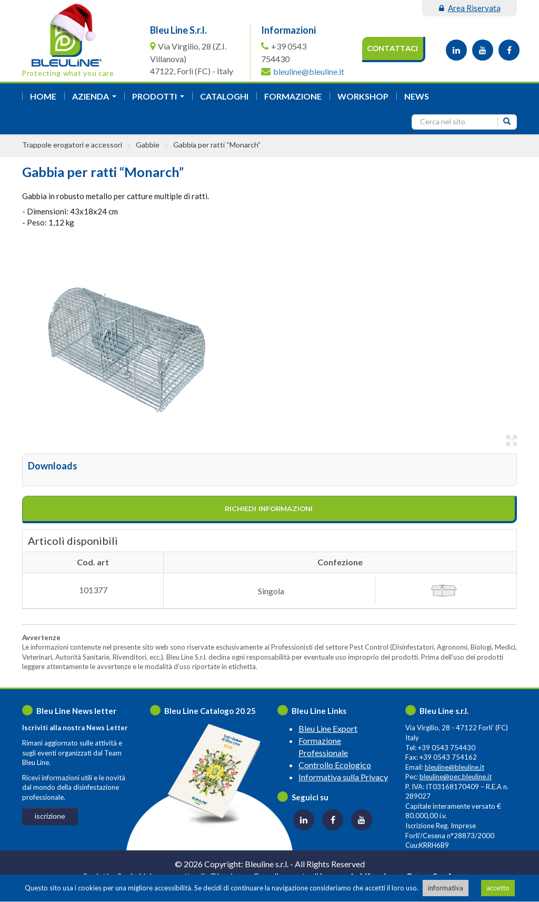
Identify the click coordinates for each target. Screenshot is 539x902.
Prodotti (160, 99)
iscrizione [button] (50, 815)
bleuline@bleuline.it (308, 71)
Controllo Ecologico (334, 765)
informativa (445, 888)
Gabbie (147, 144)
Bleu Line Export (327, 728)
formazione (293, 96)
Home (43, 96)
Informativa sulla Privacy (343, 777)
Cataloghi (224, 96)
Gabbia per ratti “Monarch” (217, 144)
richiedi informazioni (269, 508)
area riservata (470, 8)
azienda (96, 99)
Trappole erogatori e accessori (72, 144)
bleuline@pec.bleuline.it (456, 776)
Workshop (362, 96)
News (416, 96)
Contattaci (392, 48)
